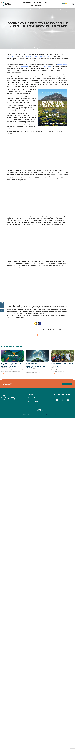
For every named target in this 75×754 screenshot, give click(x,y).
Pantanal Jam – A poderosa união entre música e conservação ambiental (11, 365)
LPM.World (26, 2)
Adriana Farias (24, 66)
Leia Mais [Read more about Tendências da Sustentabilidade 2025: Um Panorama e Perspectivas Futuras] (28, 375)
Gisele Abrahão (47, 66)
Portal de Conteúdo (42, 2)
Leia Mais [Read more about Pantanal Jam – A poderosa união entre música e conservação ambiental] (3, 373)
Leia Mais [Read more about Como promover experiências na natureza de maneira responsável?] (53, 373)
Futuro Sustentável (37, 20)
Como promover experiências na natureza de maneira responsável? (62, 365)
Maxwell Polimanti (62, 64)
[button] (73, 4)
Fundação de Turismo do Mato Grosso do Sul (36, 56)
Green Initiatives (41, 77)
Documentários (35, 6)
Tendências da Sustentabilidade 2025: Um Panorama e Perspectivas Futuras (35, 365)
